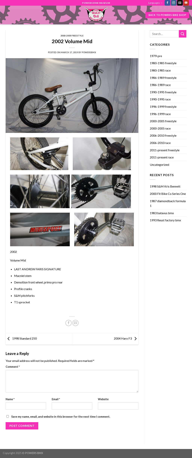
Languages (155, 3)
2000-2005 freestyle (72, 35)
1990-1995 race (160, 99)
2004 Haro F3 (126, 338)
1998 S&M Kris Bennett (165, 186)
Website (103, 399)
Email (56, 399)
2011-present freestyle (164, 150)
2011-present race (162, 157)
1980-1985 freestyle (163, 63)
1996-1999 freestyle (163, 106)
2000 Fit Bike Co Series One (168, 193)
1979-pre (156, 56)
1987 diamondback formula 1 (168, 203)
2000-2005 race (160, 128)
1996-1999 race (160, 114)
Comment (13, 366)
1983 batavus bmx (162, 213)
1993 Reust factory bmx (165, 220)
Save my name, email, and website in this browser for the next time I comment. (60, 416)
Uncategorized (159, 164)
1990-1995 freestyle (163, 92)
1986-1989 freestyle (163, 77)
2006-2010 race (160, 143)
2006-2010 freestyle (163, 135)
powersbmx (89, 52)
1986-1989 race (160, 85)
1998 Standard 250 (21, 338)
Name (10, 399)
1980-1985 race (160, 70)
